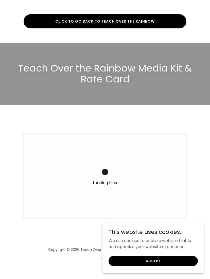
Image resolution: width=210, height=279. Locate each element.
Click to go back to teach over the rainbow (105, 21)
